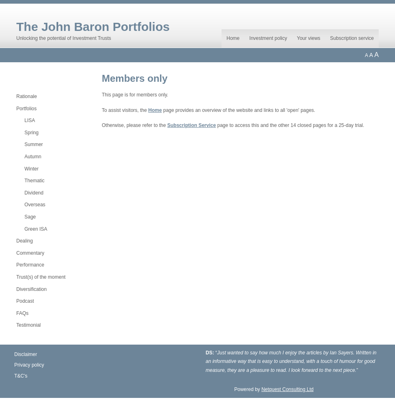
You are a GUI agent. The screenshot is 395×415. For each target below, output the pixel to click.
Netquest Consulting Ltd (287, 389)
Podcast (25, 301)
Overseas (34, 205)
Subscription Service (191, 125)
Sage (30, 217)
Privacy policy (29, 365)
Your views (308, 38)
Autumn (32, 156)
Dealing (24, 241)
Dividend (34, 193)
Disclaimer (25, 354)
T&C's (20, 376)
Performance (30, 265)
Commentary (30, 253)
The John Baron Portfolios (93, 26)
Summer (33, 144)
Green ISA (35, 229)
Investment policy (268, 38)
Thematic (34, 180)
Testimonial (28, 325)
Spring (31, 132)
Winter (31, 169)
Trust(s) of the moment (41, 277)
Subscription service (352, 38)
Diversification (31, 289)
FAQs (22, 313)
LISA (29, 120)
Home (232, 38)
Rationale (26, 96)
